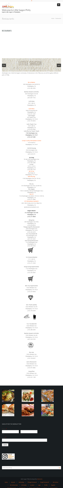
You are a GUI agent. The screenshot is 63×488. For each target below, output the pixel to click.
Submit (5, 444)
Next (58, 65)
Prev (4, 65)
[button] (58, 4)
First (3, 434)
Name (4, 429)
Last (22, 434)
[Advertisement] (31, 46)
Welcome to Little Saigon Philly (16, 10)
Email (4, 437)
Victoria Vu (39, 479)
